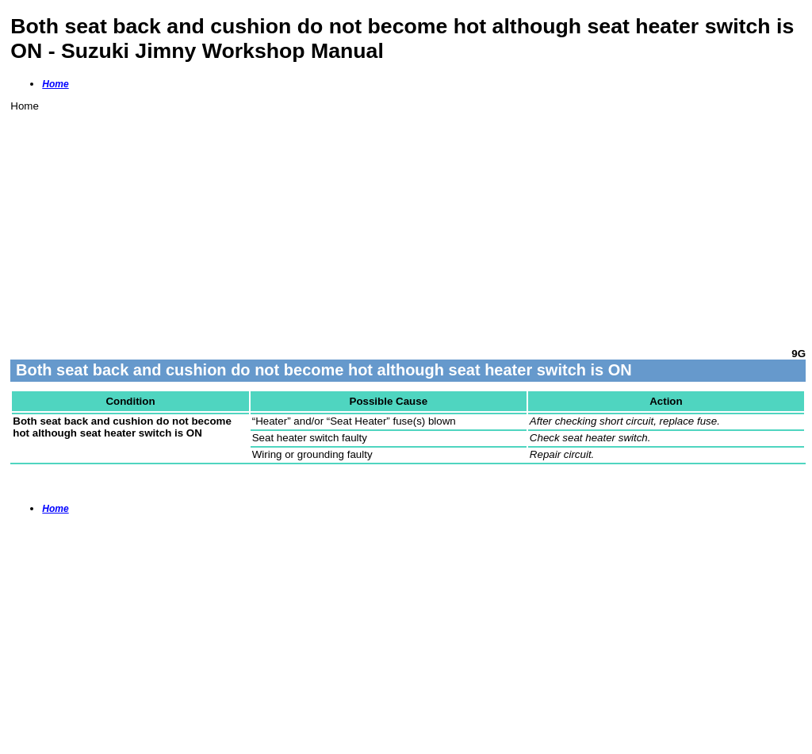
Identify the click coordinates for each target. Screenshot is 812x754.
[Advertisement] (408, 223)
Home (55, 84)
